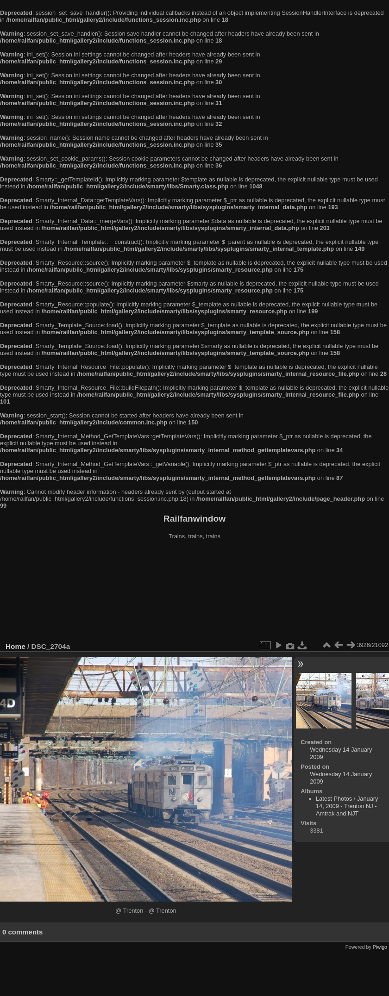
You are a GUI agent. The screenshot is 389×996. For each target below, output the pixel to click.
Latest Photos (334, 798)
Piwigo (380, 947)
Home (15, 646)
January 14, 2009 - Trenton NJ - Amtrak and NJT (347, 806)
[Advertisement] (195, 592)
